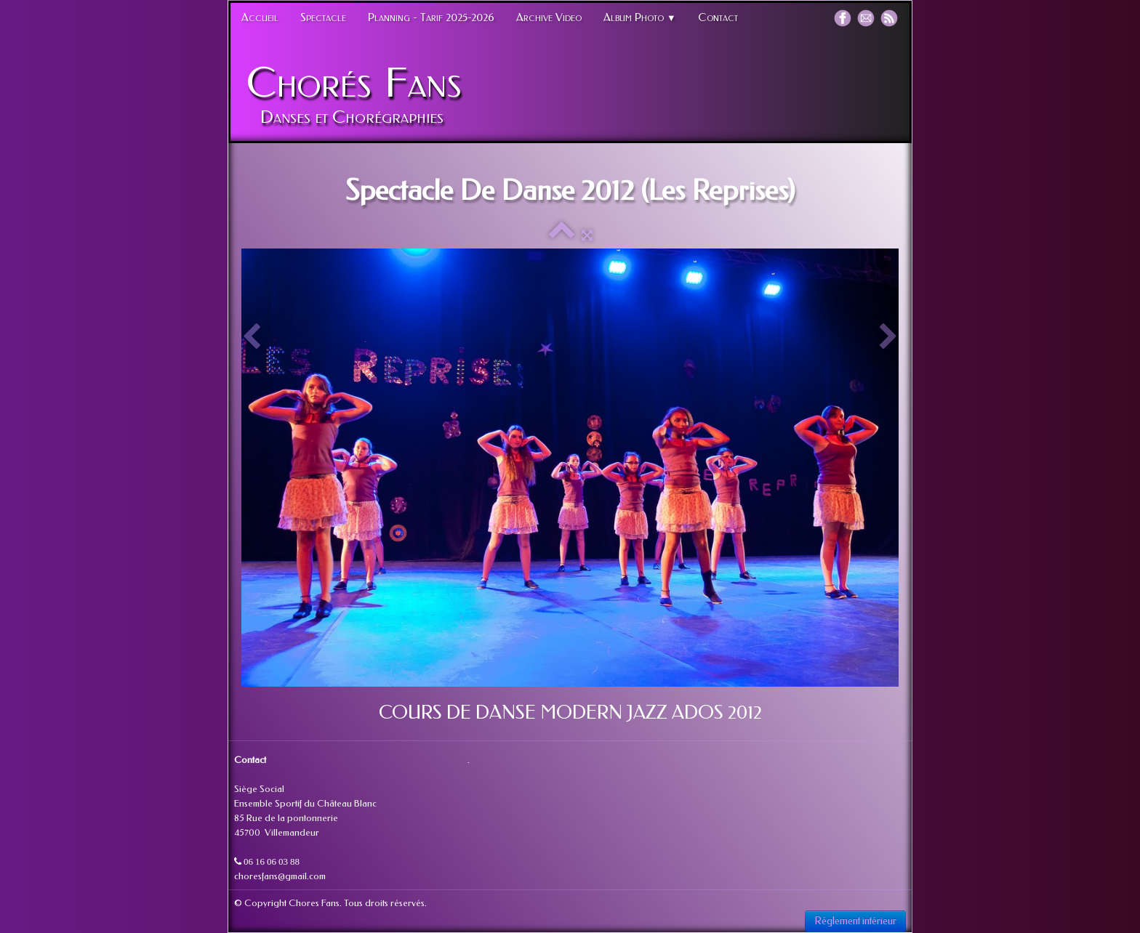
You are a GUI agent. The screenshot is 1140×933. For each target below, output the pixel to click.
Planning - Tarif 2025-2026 (431, 17)
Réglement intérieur (855, 921)
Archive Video (549, 17)
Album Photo (639, 17)
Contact (718, 17)
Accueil (259, 17)
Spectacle (323, 17)
